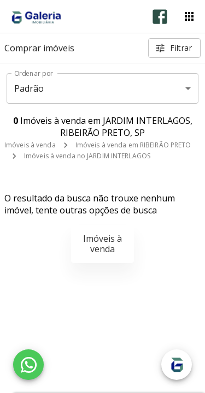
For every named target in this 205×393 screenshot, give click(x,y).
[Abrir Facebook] (159, 16)
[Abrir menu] (189, 16)
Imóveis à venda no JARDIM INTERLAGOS (87, 155)
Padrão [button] (29, 88)
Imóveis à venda (30, 145)
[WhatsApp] (28, 364)
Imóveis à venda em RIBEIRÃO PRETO (133, 145)
